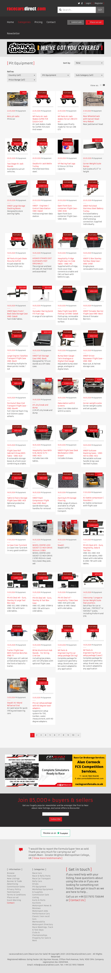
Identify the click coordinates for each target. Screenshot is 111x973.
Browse (10, 873)
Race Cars (37, 873)
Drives (35, 884)
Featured (11, 876)
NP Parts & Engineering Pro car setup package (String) (68, 653)
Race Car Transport (41, 878)
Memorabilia (38, 921)
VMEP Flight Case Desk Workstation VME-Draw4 (68, 453)
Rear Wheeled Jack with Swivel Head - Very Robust (91, 119)
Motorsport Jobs (40, 911)
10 (73, 735)
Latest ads (76, 22)
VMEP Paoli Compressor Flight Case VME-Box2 (41, 500)
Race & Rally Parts (41, 876)
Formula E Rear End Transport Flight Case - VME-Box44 (17, 406)
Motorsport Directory (42, 924)
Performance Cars (41, 913)
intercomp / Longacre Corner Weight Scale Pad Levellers (92, 600)
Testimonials (13, 892)
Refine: (10, 71)
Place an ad (94, 22)
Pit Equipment (39, 886)
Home (10, 22)
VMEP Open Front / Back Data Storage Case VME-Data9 (17, 314)
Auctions (36, 903)
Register (99, 3)
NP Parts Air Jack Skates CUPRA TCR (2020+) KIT (40, 119)
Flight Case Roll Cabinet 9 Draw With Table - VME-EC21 (16, 453)
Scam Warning (14, 900)
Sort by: (66, 63)
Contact (51, 22)
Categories (24, 22)
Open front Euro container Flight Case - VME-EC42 (68, 208)
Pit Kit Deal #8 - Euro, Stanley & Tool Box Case (42, 600)
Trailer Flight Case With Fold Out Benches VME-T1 (17, 653)
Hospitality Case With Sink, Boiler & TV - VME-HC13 (42, 453)
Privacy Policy (14, 889)
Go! (100, 10)
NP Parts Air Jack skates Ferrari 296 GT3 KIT (67, 119)
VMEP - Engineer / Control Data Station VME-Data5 (41, 208)
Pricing (38, 22)
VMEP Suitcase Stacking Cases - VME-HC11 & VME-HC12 (93, 453)
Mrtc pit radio (13, 116)
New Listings (13, 878)
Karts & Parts (38, 900)
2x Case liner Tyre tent (17, 545)
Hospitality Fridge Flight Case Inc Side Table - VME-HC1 (66, 261)
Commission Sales (16, 886)
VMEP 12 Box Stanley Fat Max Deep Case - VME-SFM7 (92, 261)
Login (88, 3)
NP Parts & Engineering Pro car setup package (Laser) (92, 653)
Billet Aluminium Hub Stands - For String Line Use (42, 653)
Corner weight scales (92, 403)
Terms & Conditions (16, 895)
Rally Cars (37, 881)
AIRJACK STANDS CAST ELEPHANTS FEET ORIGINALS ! (42, 261)
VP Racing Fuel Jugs (66, 164)
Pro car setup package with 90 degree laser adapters (42, 705)
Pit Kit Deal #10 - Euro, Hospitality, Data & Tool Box (93, 548)
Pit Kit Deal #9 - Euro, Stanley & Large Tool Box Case (16, 600)
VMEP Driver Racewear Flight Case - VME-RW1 (93, 358)
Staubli (61, 545)
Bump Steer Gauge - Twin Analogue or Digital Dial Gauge (66, 358)
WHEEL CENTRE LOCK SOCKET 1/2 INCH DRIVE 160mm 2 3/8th (42, 548)
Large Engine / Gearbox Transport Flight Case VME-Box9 (17, 358)
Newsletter (13, 33)
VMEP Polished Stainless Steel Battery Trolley (93, 208)
